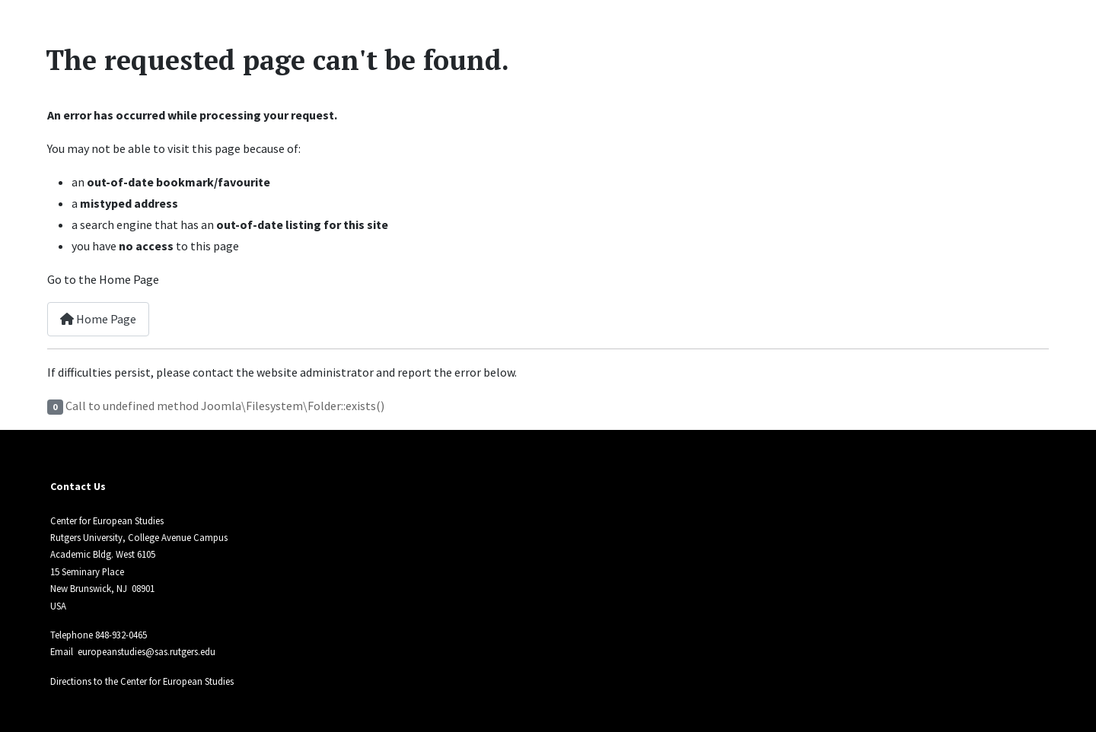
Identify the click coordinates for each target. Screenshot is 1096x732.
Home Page (98, 318)
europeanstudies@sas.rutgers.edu (146, 651)
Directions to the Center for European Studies (142, 681)
